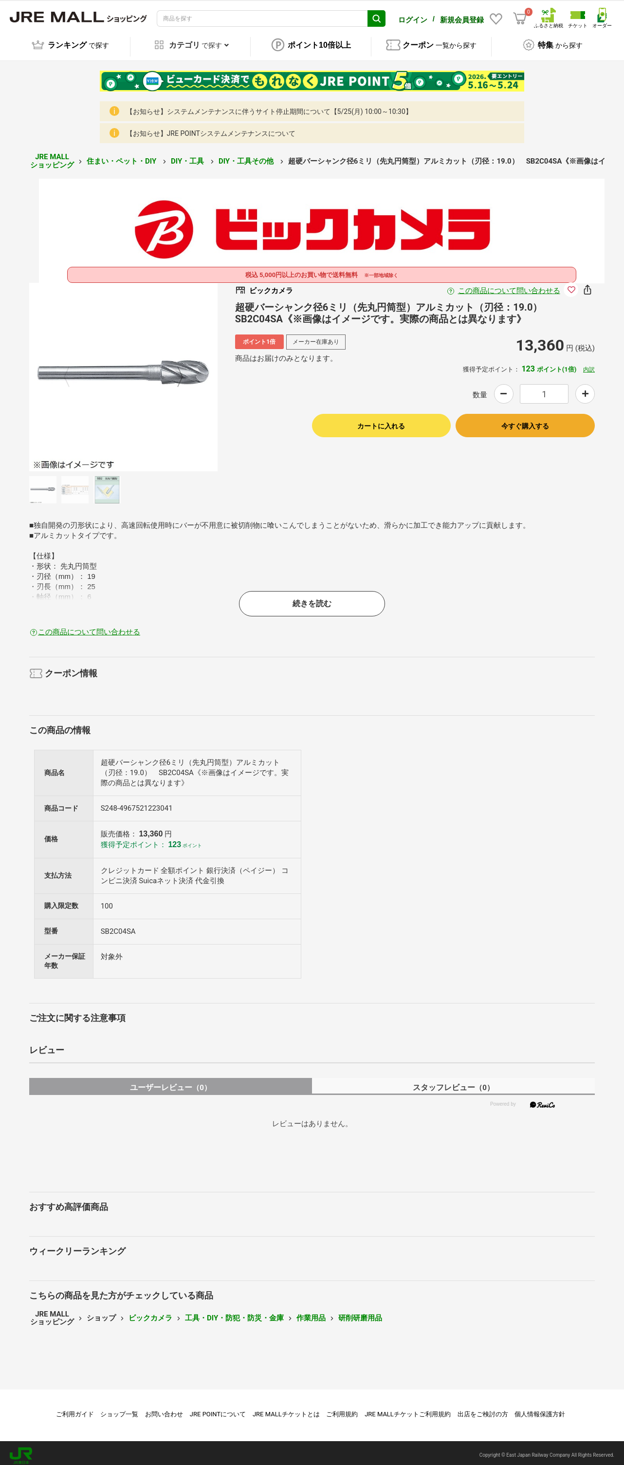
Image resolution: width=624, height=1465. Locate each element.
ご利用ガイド (75, 1408)
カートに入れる (381, 421)
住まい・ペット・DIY (122, 155)
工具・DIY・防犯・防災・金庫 (234, 1312)
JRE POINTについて (218, 1408)
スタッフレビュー (453, 1082)
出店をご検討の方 (483, 1408)
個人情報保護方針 (539, 1408)
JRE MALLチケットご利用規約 (408, 1408)
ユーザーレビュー (170, 1082)
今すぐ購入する (525, 421)
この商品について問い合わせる (509, 285)
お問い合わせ (164, 1408)
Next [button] (174, 372)
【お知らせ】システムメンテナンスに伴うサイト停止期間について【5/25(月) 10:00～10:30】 (269, 107)
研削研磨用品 (360, 1312)
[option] (123, 372)
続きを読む (312, 598)
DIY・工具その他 (247, 155)
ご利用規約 (342, 1408)
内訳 (589, 364)
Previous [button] (72, 372)
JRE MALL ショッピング (52, 156)
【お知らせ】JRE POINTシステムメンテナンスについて (210, 128)
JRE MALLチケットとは (286, 1408)
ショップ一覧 (119, 1408)
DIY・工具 (188, 155)
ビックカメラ (150, 1312)
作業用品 (311, 1312)
